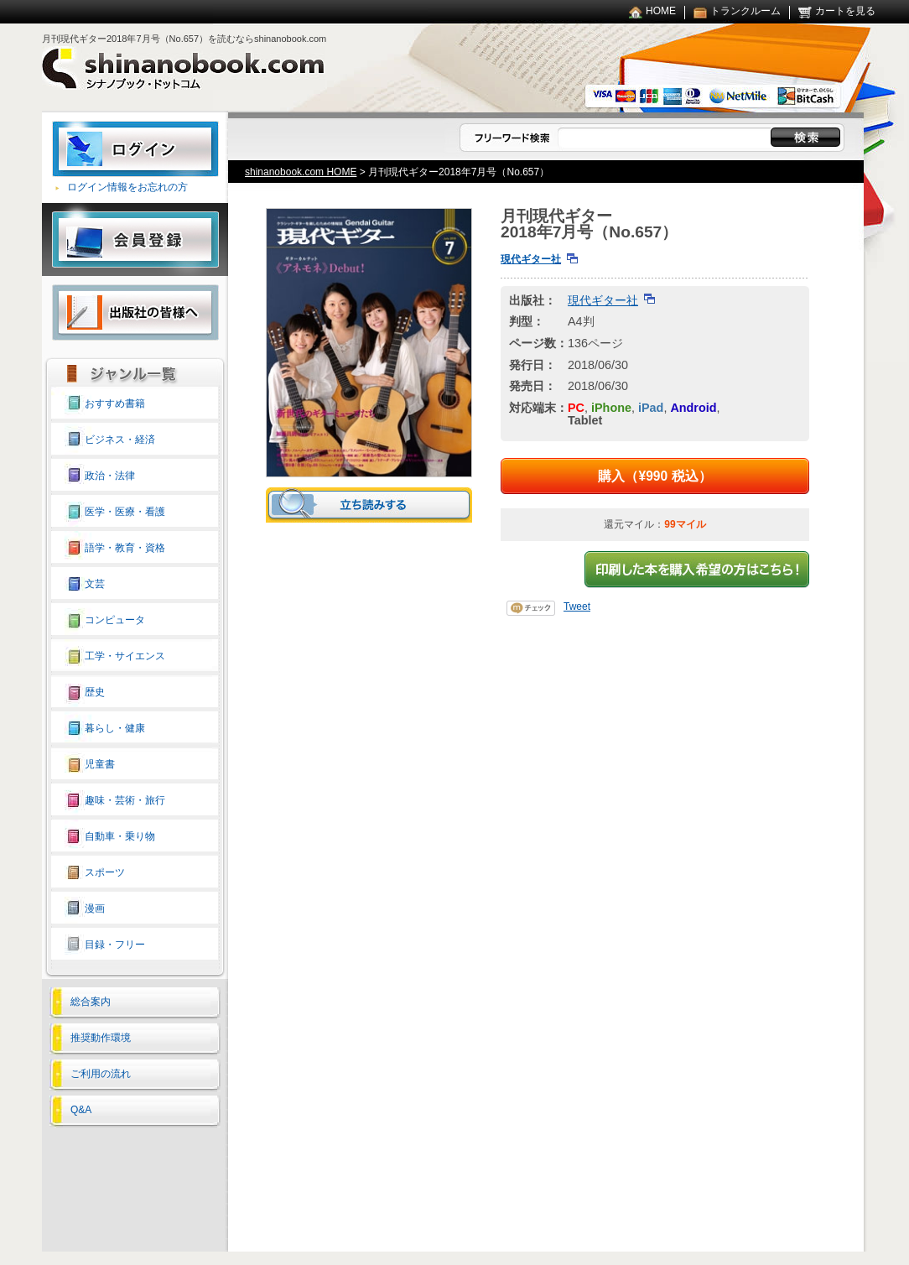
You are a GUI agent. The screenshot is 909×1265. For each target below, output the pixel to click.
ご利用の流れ (100, 1074)
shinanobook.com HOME (300, 172)
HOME (661, 11)
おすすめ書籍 (115, 403)
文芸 (95, 584)
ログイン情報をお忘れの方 (127, 187)
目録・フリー (115, 944)
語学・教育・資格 (125, 548)
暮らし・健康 (115, 728)
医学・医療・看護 (125, 512)
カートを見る (845, 11)
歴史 (95, 692)
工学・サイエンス (125, 656)
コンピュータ (115, 620)
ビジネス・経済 (120, 439)
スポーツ (105, 872)
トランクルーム (745, 11)
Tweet (577, 606)
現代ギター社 (531, 259)
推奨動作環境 (100, 1038)
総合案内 (90, 1001)
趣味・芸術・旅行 (125, 800)
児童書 (100, 764)
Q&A (80, 1110)
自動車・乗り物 (120, 836)
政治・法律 (110, 476)
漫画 (95, 908)
